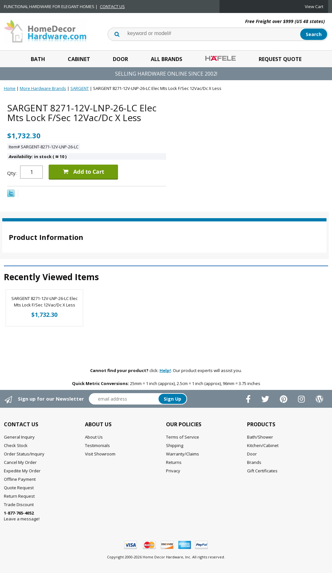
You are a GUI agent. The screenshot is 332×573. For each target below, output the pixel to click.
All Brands (166, 59)
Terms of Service (182, 437)
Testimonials (97, 445)
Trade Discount (19, 504)
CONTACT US (112, 6)
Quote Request (19, 488)
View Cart (314, 6)
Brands (254, 462)
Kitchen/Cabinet (263, 445)
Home (10, 88)
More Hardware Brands (43, 88)
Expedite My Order (22, 471)
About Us (94, 437)
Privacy (173, 471)
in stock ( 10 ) (37, 156)
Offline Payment (20, 479)
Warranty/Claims (182, 454)
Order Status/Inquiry (24, 454)
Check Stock (16, 445)
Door (120, 59)
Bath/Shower (260, 437)
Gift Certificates (262, 471)
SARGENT (79, 88)
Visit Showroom (100, 454)
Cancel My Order (20, 462)
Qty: (12, 173)
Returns (174, 462)
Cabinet (79, 59)
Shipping (174, 445)
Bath (38, 59)
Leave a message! (22, 516)
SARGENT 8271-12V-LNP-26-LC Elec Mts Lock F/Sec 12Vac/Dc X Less (44, 301)
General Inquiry (19, 437)
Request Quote (280, 59)
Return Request (19, 496)
